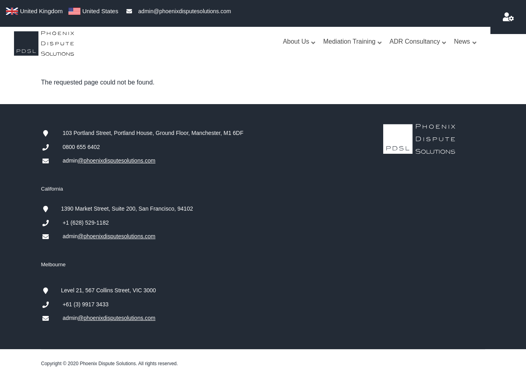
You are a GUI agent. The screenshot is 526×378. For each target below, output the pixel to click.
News (465, 49)
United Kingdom (41, 11)
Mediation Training (352, 49)
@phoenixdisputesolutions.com (117, 160)
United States (100, 11)
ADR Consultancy (418, 49)
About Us (299, 49)
